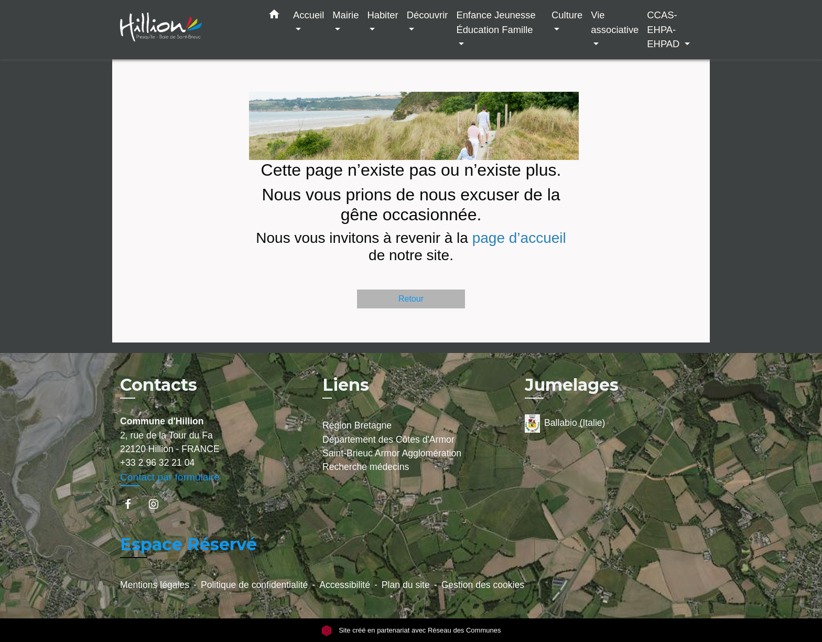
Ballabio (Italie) (565, 423)
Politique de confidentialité (254, 585)
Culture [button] (566, 14)
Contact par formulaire (170, 477)
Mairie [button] (345, 14)
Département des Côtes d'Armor (388, 439)
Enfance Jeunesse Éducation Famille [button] (495, 22)
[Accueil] (185, 29)
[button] (274, 16)
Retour (411, 298)
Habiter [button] (382, 14)
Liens (345, 384)
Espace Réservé (188, 544)
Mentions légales (154, 585)
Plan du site (406, 585)
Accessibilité (344, 585)
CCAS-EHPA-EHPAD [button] (664, 29)
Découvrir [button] (427, 14)
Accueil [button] (308, 14)
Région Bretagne (357, 425)
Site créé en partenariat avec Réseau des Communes (411, 630)
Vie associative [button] (615, 22)
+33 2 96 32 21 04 (157, 462)
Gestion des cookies (482, 585)
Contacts (158, 385)
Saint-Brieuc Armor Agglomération (391, 453)
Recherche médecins (365, 467)
